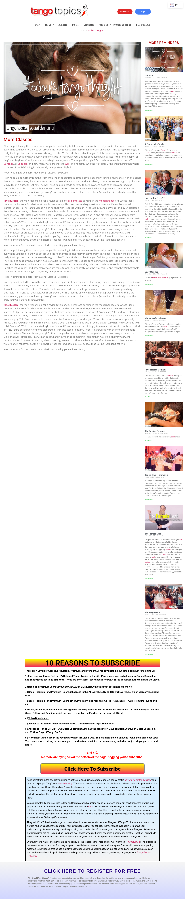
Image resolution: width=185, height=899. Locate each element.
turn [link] (106, 211)
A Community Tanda (154, 144)
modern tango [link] (107, 200)
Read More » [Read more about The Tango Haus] (149, 654)
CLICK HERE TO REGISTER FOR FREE (92, 871)
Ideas (48, 25)
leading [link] (165, 554)
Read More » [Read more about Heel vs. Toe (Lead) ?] (149, 238)
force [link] (165, 327)
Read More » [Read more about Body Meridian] (149, 284)
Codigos (103, 25)
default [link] (168, 549)
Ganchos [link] (8, 163)
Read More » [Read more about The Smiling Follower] (149, 441)
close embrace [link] (74, 200)
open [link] (173, 91)
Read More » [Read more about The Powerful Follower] (149, 335)
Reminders (61, 25)
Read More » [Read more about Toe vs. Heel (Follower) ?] (149, 500)
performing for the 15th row (137, 780)
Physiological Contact (155, 369)
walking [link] (147, 219)
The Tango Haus (152, 612)
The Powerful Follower (155, 318)
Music (75, 25)
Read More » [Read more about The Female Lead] (149, 578)
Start (37, 25)
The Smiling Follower (155, 431)
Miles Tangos (95, 30)
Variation (149, 75)
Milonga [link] (174, 153)
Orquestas (89, 25)
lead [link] (180, 540)
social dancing (65, 783)
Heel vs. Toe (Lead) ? (155, 198)
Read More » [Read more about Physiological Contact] (149, 397)
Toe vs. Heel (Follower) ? (156, 475)
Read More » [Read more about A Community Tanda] (149, 164)
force (90, 806)
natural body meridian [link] (160, 278)
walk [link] (67, 163)
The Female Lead (153, 534)
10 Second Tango (122, 25)
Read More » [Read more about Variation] (149, 110)
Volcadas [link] (22, 163)
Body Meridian (151, 272)
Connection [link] (169, 376)
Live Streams (143, 25)
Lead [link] (173, 437)
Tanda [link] (163, 150)
